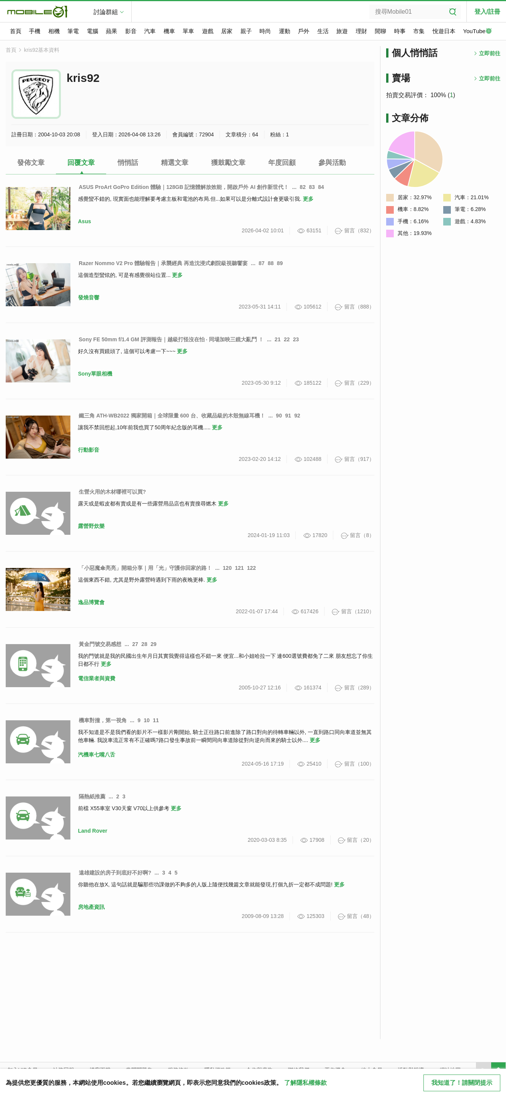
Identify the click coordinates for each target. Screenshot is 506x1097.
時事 (400, 31)
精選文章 (174, 162)
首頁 (15, 31)
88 (271, 263)
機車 (169, 31)
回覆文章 (81, 162)
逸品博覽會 (91, 602)
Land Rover (92, 831)
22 (287, 339)
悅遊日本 (444, 31)
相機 (54, 31)
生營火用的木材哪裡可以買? (112, 492)
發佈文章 (31, 162)
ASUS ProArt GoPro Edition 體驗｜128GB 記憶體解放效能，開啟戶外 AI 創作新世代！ (184, 187)
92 (297, 416)
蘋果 (111, 31)
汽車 (150, 31)
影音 (131, 31)
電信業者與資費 (96, 678)
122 (251, 568)
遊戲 (207, 31)
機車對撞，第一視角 (103, 720)
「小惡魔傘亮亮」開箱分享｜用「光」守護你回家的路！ (145, 568)
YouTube (477, 31)
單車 (188, 31)
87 (262, 263)
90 (279, 416)
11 (156, 720)
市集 (419, 31)
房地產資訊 (91, 907)
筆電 (73, 31)
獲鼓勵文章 (228, 162)
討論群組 (106, 12)
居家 (226, 31)
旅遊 (342, 31)
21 (278, 339)
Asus (84, 221)
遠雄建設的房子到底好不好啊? (115, 873)
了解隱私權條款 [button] (305, 1082)
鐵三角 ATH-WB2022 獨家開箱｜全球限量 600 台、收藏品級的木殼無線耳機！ (172, 416)
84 (321, 187)
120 (227, 568)
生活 (323, 31)
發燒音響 (88, 297)
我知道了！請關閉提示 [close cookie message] (461, 1082)
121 (239, 568)
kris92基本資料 (41, 50)
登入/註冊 (487, 11)
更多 (308, 199)
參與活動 (332, 162)
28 (145, 644)
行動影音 (88, 450)
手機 (34, 31)
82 (303, 187)
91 (288, 416)
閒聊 (380, 31)
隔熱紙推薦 (92, 796)
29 (154, 644)
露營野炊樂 (91, 526)
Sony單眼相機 (95, 374)
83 (312, 187)
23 (296, 339)
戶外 (303, 31)
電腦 (92, 31)
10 (147, 720)
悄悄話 (128, 162)
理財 (361, 31)
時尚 (265, 31)
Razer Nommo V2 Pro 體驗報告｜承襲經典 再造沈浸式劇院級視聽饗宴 (163, 263)
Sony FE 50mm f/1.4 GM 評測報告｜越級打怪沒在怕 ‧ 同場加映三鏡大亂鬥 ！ (171, 339)
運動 (284, 31)
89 (280, 263)
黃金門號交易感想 (100, 644)
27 (135, 644)
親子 (246, 31)
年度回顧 (282, 162)
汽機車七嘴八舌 (96, 755)
